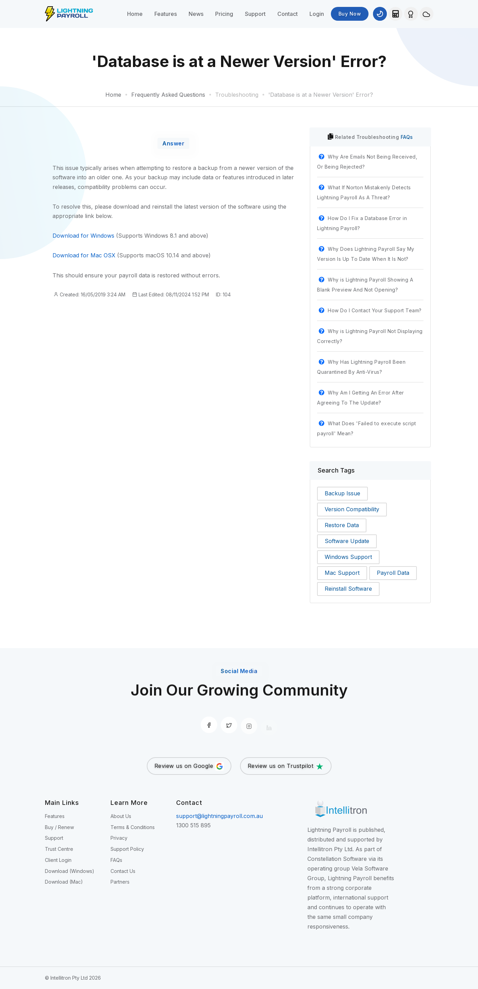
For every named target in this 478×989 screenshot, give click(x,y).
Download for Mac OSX (83, 255)
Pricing (224, 13)
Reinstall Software (348, 588)
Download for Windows (83, 235)
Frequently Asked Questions (168, 94)
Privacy (119, 838)
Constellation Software (337, 858)
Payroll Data (393, 572)
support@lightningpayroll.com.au (219, 815)
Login (316, 13)
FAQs (407, 137)
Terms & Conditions (133, 827)
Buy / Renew (59, 827)
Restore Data (342, 525)
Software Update (347, 541)
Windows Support (348, 556)
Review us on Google (189, 766)
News (196, 13)
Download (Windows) (69, 871)
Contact (287, 13)
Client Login (58, 860)
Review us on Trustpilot (286, 766)
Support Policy (127, 849)
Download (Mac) (64, 882)
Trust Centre (59, 849)
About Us (121, 816)
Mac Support (342, 572)
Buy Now (349, 14)
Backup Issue (342, 493)
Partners (120, 882)
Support (255, 13)
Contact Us (123, 871)
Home (135, 13)
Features (165, 13)
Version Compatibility (352, 509)
